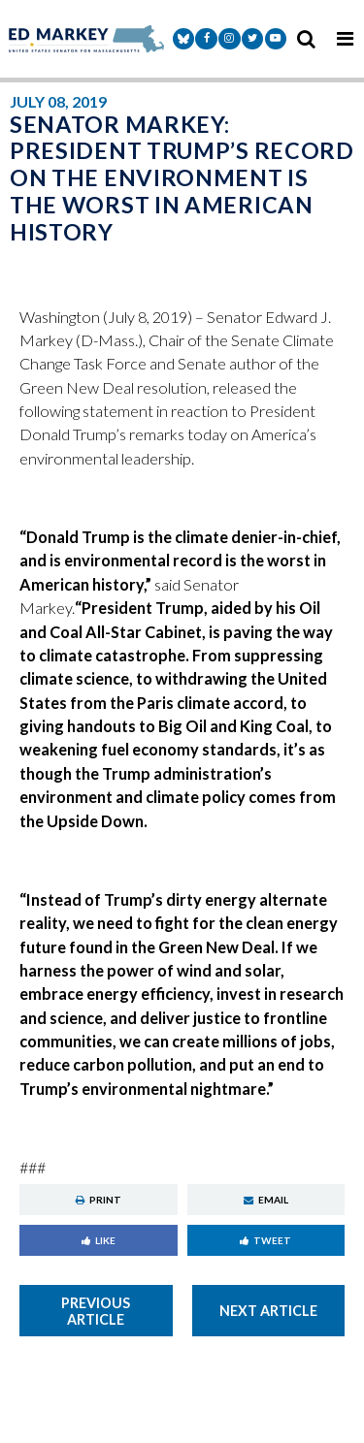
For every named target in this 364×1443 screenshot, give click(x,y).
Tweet (265, 1240)
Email (266, 1199)
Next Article (268, 1310)
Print (98, 1199)
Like (99, 1240)
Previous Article (95, 1311)
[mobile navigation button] (344, 39)
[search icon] (305, 39)
